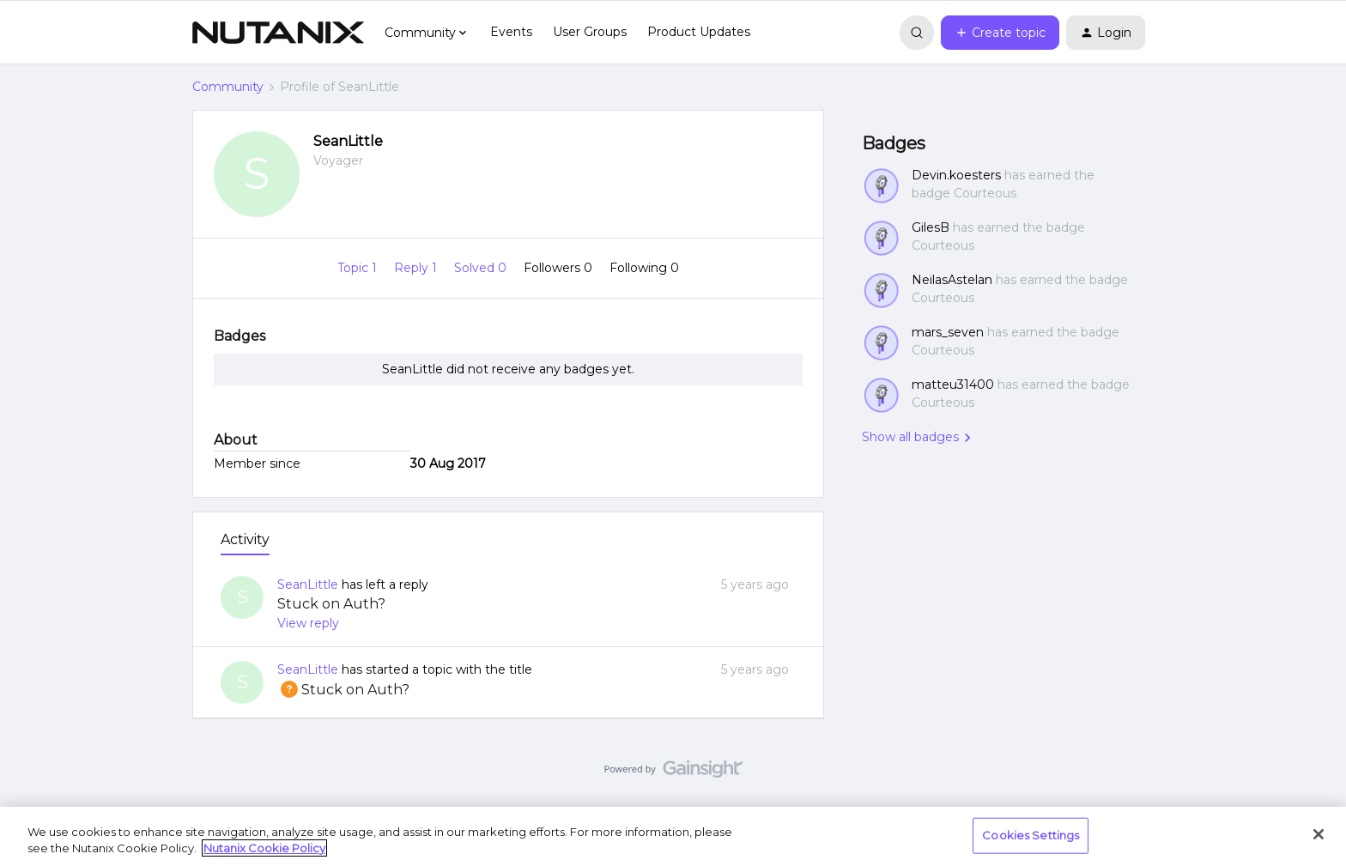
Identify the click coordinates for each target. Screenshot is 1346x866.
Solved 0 (482, 268)
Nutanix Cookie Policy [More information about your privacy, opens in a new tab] (264, 848)
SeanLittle (348, 141)
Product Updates (698, 31)
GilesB (930, 227)
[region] (673, 836)
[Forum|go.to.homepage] (278, 32)
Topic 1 (358, 268)
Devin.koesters (956, 175)
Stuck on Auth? (331, 604)
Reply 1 (417, 268)
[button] (1000, 32)
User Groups (590, 31)
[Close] (1318, 834)
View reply (308, 623)
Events (511, 31)
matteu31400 (953, 384)
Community (228, 86)
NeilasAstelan (952, 280)
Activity (245, 539)
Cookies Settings (1030, 835)
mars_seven (948, 332)
